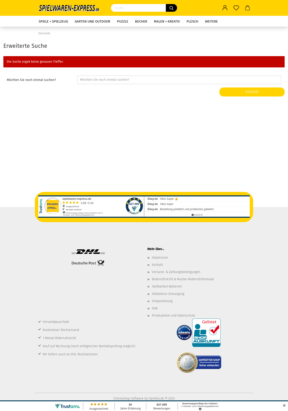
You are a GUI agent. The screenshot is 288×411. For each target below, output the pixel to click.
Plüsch (192, 21)
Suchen (252, 92)
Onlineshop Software (128, 398)
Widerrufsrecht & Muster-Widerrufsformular (183, 279)
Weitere (211, 21)
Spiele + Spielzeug (53, 21)
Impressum (160, 257)
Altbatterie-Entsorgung (168, 294)
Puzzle (122, 21)
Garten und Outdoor (92, 21)
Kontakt (157, 265)
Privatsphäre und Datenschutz (173, 315)
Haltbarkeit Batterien (167, 286)
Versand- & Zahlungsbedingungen (176, 272)
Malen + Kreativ (167, 21)
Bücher (141, 21)
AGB (155, 308)
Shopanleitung (162, 301)
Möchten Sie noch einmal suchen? (31, 80)
